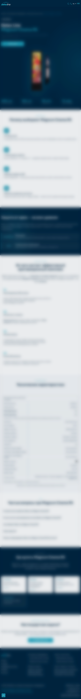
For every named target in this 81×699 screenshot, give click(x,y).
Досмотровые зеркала (35, 674)
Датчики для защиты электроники (66, 669)
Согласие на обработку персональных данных (17, 691)
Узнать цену (12, 44)
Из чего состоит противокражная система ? (32, 518)
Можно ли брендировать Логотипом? (30, 538)
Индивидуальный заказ (9, 666)
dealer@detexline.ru (73, 691)
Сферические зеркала (35, 669)
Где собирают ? (21, 524)
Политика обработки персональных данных (16, 689)
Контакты (4, 672)
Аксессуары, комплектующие (64, 674)
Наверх (3, 695)
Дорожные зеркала (34, 672)
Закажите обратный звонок (70, 695)
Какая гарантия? (9, 531)
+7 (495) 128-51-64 (40, 640)
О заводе (4, 664)
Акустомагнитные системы (35, 13)
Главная (3, 13)
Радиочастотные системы (39, 661)
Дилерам (4, 669)
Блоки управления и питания (64, 672)
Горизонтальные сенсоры (65, 661)
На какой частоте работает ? (26, 511)
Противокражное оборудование (16, 13)
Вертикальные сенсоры (64, 658)
